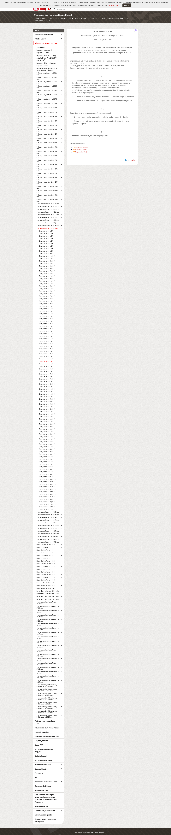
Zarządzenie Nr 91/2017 (47, 454)
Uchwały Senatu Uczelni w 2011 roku (47, 171)
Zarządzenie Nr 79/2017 (47, 424)
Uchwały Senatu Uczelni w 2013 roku (47, 163)
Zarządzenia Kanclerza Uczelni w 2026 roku (48, 600)
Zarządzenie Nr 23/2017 (47, 284)
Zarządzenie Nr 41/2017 (47, 329)
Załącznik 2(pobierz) (81, 149)
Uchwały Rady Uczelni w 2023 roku (47, 84)
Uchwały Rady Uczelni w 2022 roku (47, 89)
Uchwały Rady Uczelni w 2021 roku (47, 93)
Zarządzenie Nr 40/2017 (47, 326)
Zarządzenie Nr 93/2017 (47, 459)
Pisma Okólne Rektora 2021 (46, 556)
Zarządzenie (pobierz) (81, 145)
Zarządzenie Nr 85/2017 (47, 439)
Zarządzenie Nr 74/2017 (47, 412)
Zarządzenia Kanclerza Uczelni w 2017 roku (48, 639)
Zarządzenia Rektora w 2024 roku (48, 207)
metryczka (131, 158)
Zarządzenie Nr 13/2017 (47, 259)
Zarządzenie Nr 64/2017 (47, 386)
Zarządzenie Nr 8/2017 (46, 246)
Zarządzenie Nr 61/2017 (47, 379)
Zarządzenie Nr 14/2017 (47, 261)
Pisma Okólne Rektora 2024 (46, 548)
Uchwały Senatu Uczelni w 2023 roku (47, 119)
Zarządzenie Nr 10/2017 (47, 251)
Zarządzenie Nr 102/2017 (47, 482)
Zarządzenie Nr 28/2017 (47, 296)
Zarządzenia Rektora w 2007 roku (48, 534)
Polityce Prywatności (114, 5)
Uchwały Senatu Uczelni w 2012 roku (47, 167)
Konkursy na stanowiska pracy (45, 779)
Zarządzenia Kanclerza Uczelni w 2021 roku (48, 622)
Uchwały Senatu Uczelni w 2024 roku (47, 115)
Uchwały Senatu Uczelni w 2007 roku (47, 189)
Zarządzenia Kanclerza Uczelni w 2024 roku (48, 609)
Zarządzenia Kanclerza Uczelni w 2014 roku (48, 653)
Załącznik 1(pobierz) (81, 147)
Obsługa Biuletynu (41, 766)
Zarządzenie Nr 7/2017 (46, 244)
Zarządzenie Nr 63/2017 (47, 384)
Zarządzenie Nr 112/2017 (47, 507)
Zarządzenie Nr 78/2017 (47, 422)
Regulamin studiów (43, 50)
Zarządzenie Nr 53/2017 (43, 21)
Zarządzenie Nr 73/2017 (47, 409)
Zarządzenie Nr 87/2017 (47, 444)
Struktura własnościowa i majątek (44, 748)
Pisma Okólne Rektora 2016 (46, 569)
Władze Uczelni (40, 36)
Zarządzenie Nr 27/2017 (47, 294)
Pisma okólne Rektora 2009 (46, 586)
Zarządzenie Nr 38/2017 (47, 321)
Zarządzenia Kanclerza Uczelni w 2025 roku (48, 605)
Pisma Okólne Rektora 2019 (46, 561)
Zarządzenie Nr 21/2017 (47, 279)
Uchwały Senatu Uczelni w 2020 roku (47, 132)
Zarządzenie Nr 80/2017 (47, 427)
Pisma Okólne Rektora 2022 (46, 553)
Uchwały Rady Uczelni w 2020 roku (47, 97)
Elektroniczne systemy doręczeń (47, 734)
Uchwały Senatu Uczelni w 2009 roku (47, 180)
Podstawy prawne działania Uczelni (45, 720)
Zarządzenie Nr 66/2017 (47, 392)
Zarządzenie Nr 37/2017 (47, 319)
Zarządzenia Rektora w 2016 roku (48, 510)
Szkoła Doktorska (41, 788)
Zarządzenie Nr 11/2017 (47, 254)
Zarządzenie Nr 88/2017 (47, 447)
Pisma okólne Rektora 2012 (46, 580)
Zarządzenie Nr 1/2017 (46, 228)
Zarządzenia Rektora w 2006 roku (48, 537)
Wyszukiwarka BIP (41, 804)
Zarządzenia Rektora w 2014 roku (48, 515)
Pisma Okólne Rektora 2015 (46, 572)
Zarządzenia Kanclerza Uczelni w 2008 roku (48, 679)
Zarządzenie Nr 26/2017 (47, 291)
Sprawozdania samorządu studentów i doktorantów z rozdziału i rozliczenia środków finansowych (46, 796)
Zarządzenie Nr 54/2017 (47, 361)
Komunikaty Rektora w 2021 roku (48, 594)
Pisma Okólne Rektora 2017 (46, 567)
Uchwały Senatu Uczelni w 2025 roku (47, 110)
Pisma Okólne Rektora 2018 (46, 564)
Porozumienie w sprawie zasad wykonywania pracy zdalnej (47, 67)
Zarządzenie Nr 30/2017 (47, 301)
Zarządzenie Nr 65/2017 (47, 389)
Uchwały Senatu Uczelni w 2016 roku (47, 150)
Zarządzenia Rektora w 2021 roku (48, 215)
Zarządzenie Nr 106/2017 (47, 492)
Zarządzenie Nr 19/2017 (47, 274)
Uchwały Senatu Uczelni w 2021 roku (47, 128)
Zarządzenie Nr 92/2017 (47, 457)
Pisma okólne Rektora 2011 (46, 583)
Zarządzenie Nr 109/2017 (47, 499)
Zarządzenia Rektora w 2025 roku (48, 204)
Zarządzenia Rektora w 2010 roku (48, 526)
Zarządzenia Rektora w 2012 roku (48, 520)
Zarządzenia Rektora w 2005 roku (48, 539)
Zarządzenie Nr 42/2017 (47, 331)
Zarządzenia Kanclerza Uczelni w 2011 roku (48, 666)
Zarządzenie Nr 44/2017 (47, 336)
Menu (37, 28)
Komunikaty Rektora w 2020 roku (48, 597)
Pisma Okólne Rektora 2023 (46, 550)
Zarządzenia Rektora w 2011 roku (48, 523)
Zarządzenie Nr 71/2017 (47, 404)
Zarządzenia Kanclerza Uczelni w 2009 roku (48, 674)
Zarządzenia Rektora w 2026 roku (48, 201)
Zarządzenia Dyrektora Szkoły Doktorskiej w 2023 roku (47, 696)
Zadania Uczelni (40, 753)
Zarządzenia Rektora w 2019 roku (48, 220)
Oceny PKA (39, 742)
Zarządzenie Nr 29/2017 (47, 299)
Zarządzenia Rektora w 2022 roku (48, 212)
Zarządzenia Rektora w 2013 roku (48, 518)
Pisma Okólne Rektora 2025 (46, 545)
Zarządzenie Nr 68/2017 (47, 397)
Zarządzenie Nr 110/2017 (47, 502)
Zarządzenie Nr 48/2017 (47, 346)
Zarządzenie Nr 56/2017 (47, 366)
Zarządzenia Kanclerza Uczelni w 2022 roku (48, 618)
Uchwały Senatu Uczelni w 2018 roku (47, 141)
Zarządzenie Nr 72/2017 (47, 407)
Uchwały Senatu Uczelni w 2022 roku (47, 124)
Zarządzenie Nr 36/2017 (47, 316)
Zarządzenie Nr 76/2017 (47, 417)
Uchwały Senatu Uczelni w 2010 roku (47, 176)
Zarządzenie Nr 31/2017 (47, 304)
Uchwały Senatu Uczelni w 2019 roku (47, 137)
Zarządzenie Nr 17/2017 (47, 269)
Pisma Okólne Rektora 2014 (46, 575)
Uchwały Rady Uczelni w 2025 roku (47, 76)
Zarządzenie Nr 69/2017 (47, 399)
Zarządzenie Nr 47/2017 (47, 344)
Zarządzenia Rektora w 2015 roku (48, 512)
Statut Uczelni (41, 45)
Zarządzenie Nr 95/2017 (47, 464)
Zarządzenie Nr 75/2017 (47, 414)
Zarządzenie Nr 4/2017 (46, 236)
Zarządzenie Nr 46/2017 (47, 341)
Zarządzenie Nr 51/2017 (47, 354)
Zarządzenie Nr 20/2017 (47, 276)
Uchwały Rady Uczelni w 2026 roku (47, 71)
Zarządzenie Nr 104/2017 (47, 487)
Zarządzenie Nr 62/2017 (47, 381)
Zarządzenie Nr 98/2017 (47, 472)
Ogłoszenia (39, 771)
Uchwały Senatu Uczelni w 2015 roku (47, 154)
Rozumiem (127, 5)
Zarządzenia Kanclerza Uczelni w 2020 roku (48, 626)
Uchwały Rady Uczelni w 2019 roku (47, 102)
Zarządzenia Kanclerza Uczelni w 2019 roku (48, 631)
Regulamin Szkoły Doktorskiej (46, 61)
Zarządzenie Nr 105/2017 (47, 489)
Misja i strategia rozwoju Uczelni (47, 725)
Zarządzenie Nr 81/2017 (47, 429)
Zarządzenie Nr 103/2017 (47, 484)
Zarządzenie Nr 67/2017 (47, 394)
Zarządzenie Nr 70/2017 (47, 402)
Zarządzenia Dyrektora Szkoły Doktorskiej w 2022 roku (47, 701)
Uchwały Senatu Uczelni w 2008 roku (47, 185)
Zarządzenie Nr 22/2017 (47, 281)
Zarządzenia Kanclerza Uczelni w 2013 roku (48, 657)
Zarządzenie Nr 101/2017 (47, 479)
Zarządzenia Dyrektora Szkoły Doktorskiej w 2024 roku (47, 692)
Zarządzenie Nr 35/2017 (47, 314)
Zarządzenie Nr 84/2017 (47, 437)
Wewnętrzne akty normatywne (86, 18)
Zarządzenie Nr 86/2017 (47, 442)
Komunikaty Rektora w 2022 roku (48, 591)
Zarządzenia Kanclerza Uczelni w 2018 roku (48, 635)
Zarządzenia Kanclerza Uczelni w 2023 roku (48, 613)
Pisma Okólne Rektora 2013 (46, 578)
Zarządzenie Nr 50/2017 (47, 351)
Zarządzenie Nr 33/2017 (47, 309)
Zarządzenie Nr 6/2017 (46, 241)
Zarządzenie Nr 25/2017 (47, 289)
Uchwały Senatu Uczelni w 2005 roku (47, 198)
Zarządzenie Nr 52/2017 (47, 356)
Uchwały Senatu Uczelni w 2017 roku (47, 145)
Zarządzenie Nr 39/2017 (47, 324)
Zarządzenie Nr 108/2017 (47, 497)
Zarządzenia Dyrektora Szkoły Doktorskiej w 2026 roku (47, 683)
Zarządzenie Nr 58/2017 (47, 371)
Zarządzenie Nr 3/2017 (46, 233)
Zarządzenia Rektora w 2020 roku (48, 218)
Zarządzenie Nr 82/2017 (47, 432)
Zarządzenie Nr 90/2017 (47, 452)
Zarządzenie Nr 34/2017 (47, 311)
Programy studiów (41, 738)
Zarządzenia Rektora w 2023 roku (48, 210)
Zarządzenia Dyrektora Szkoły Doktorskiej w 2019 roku (47, 714)
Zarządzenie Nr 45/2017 (47, 339)
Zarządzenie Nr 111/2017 (47, 504)
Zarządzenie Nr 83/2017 (47, 434)
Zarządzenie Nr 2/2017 (46, 231)
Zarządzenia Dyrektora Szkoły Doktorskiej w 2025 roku (47, 687)
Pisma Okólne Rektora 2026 (46, 542)
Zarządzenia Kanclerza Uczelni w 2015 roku (48, 648)
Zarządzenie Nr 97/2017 (47, 469)
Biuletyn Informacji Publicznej (60, 18)
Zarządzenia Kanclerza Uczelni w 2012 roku (48, 661)
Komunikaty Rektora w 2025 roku (48, 589)
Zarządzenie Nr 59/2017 (47, 374)
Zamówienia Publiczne (43, 762)
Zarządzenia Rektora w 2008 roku (48, 531)
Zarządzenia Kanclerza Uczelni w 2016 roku (48, 644)
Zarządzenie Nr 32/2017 (47, 306)
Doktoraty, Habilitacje (43, 784)
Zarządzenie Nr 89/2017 (47, 449)
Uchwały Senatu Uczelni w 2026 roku (47, 106)
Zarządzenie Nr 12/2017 (47, 256)
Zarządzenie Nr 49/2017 (47, 349)
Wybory (37, 775)
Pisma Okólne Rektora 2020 (46, 559)
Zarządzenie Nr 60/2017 (47, 376)
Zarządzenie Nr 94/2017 (47, 462)
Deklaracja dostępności (43, 812)
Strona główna (39, 18)
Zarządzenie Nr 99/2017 (47, 474)
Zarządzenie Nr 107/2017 (47, 494)
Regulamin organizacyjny (45, 48)
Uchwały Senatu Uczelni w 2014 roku (47, 158)
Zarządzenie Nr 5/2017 (46, 239)
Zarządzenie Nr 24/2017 (47, 286)
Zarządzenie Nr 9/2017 (46, 249)
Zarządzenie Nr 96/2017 (47, 467)
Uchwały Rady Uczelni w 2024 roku (47, 80)
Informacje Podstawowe (44, 32)
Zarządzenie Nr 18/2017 (47, 271)
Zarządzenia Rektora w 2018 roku (48, 223)
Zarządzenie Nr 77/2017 (47, 419)
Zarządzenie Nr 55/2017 (47, 364)
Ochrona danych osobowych (45, 808)
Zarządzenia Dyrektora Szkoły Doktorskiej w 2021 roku (47, 705)
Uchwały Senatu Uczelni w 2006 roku (47, 193)
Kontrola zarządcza (42, 730)
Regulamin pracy (42, 63)
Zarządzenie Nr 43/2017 (47, 334)
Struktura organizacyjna (43, 758)
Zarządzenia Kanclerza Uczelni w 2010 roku (48, 670)
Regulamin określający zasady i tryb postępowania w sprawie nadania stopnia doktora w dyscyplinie (47, 55)
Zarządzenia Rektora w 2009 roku (48, 529)
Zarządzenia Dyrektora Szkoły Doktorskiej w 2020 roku (47, 709)
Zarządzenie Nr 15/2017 (47, 264)
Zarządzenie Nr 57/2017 (47, 369)
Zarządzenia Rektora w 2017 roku (113, 18)
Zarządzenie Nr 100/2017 (47, 477)
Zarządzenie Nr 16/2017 (47, 266)
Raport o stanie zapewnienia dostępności (45, 818)
